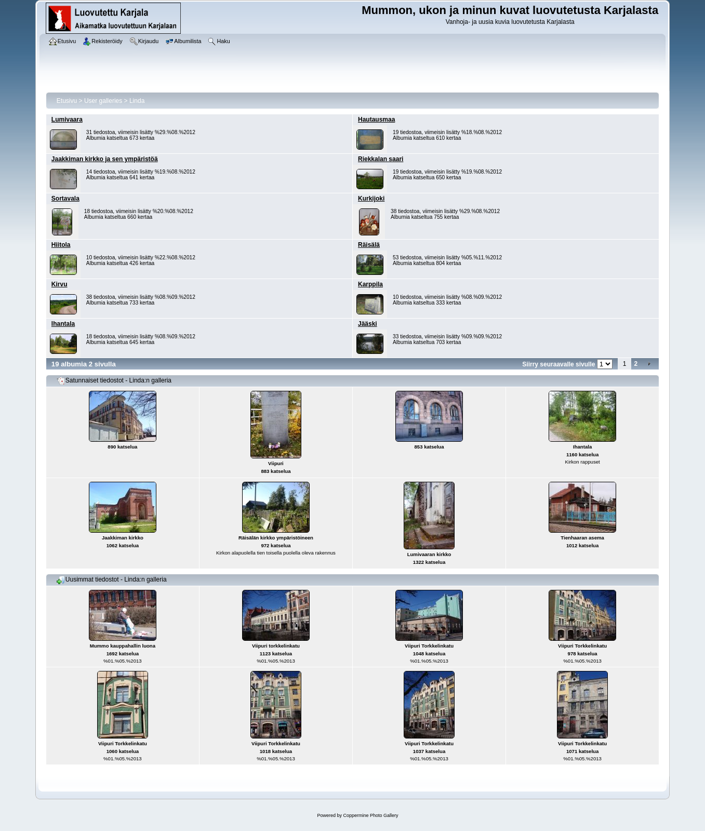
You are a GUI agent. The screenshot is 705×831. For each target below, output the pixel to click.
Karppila (370, 284)
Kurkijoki (371, 198)
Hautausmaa (376, 119)
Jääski (367, 323)
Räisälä (369, 244)
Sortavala (65, 198)
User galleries (103, 100)
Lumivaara (67, 119)
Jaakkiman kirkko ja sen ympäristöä (104, 159)
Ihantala (63, 323)
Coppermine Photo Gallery (370, 815)
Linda (136, 100)
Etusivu (67, 100)
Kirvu (59, 284)
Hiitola (61, 244)
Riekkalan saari (380, 159)
